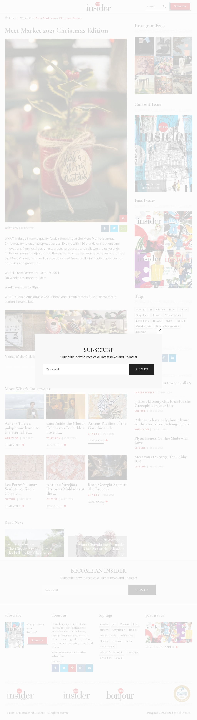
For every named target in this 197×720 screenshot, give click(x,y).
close (160, 318)
